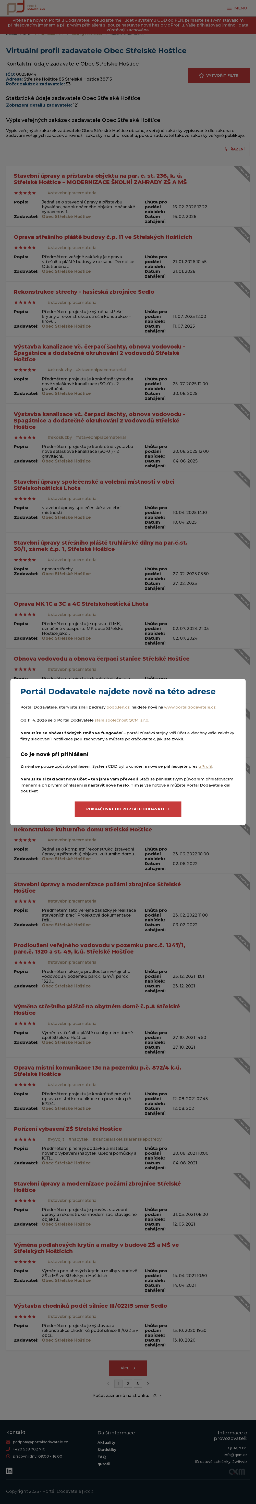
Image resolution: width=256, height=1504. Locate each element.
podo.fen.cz (118, 707)
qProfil (205, 766)
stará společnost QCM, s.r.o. (122, 720)
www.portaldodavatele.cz (190, 707)
